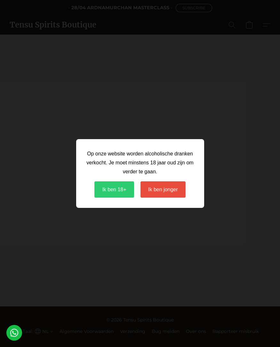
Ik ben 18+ (114, 189)
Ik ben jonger (163, 189)
